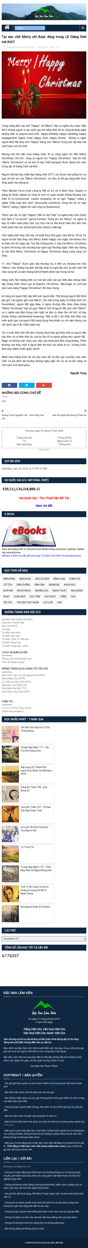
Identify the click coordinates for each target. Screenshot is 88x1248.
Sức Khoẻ (50, 596)
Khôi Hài (8, 590)
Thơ (73, 596)
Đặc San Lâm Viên (55, 1243)
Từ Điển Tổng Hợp (11, 642)
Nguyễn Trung (48, 47)
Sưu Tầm (35, 596)
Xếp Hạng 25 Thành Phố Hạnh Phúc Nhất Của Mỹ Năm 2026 (36, 770)
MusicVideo (24, 590)
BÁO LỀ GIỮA (42, 578)
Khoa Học (70, 584)
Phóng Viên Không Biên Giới (16, 658)
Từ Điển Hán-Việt (10, 636)
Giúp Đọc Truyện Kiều (13, 622)
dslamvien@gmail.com (17, 1166)
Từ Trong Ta (27, 847)
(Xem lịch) (44, 449)
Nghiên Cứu (41, 590)
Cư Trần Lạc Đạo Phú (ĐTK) (16, 681)
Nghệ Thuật (60, 590)
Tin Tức (7, 602)
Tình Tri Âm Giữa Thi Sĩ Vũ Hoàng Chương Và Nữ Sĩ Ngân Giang (34, 890)
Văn (58, 47)
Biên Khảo (25, 578)
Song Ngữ (19, 596)
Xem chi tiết (44, 505)
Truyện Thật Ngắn (28, 602)
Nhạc (6, 596)
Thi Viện (6, 629)
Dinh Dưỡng (23, 584)
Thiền (63, 596)
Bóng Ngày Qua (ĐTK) (13, 678)
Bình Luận (59, 578)
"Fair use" (8, 1124)
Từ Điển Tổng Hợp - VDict (15, 646)
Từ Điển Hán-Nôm (11, 632)
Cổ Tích (7, 584)
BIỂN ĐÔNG (9, 578)
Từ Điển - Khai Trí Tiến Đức (15, 639)
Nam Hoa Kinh (9, 626)
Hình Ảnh (39, 584)
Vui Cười (48, 602)
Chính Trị (74, 578)
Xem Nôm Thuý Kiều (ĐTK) (16, 691)
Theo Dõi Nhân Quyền (13, 662)
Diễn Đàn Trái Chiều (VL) (14, 685)
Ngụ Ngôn (77, 590)
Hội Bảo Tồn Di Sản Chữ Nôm (17, 619)
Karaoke (54, 584)
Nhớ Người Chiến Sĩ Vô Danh (35, 906)
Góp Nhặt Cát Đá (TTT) (14, 688)
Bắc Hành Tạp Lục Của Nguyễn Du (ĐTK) (23, 675)
